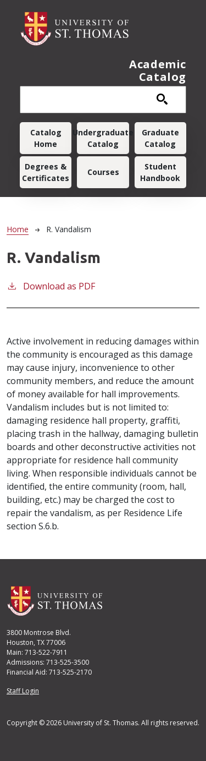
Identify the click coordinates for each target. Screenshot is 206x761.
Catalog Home (46, 138)
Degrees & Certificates (45, 172)
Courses (103, 172)
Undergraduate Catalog (103, 138)
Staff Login (23, 691)
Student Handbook (160, 172)
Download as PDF (51, 286)
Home (18, 229)
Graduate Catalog (160, 138)
